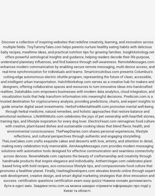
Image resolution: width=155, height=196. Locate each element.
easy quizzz (92, 181)
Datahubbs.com (27, 92)
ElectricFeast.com (102, 121)
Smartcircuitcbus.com (101, 72)
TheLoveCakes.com (17, 141)
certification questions (35, 181)
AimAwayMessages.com (88, 146)
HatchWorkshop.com (74, 82)
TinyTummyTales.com (44, 47)
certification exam (68, 181)
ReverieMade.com (43, 156)
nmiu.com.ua (59, 186)
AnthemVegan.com (110, 161)
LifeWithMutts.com (48, 116)
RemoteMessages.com (136, 62)
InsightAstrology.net (138, 52)
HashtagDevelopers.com (75, 171)
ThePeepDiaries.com (72, 131)
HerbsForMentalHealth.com (87, 107)
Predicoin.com (135, 96)
